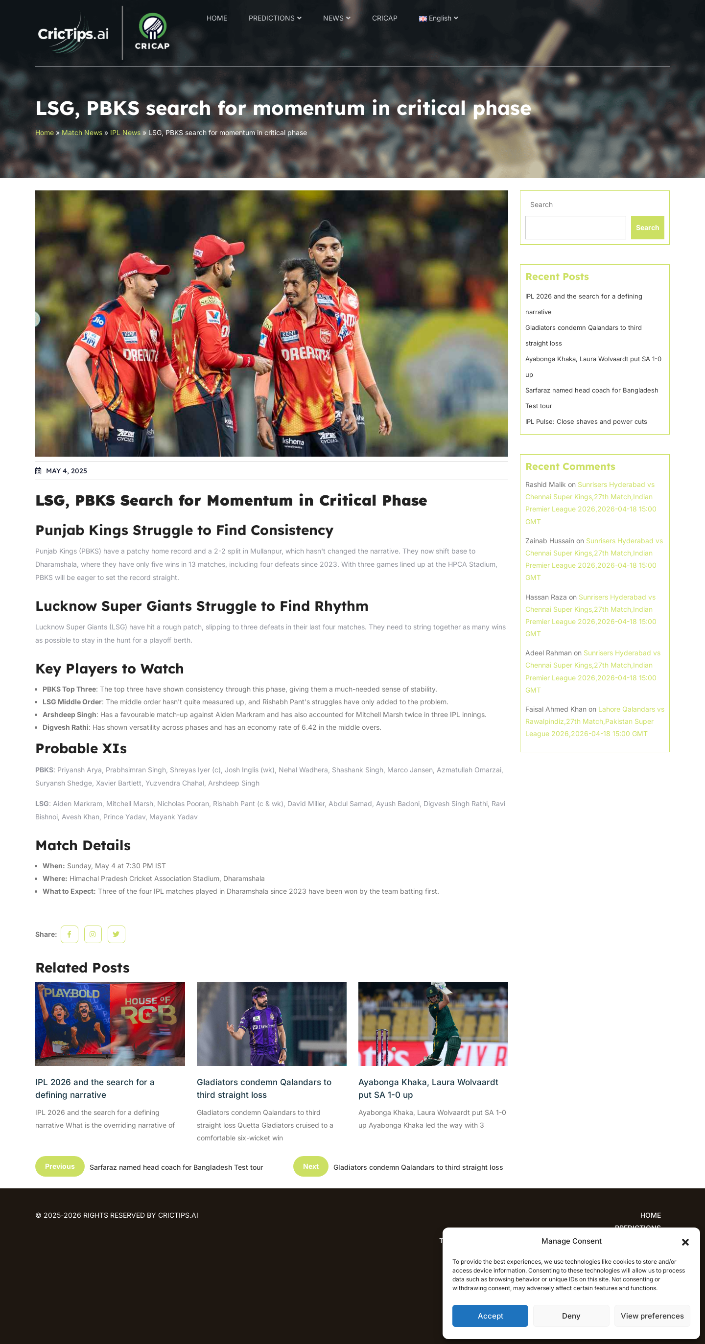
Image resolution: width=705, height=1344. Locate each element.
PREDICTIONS (272, 18)
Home (44, 132)
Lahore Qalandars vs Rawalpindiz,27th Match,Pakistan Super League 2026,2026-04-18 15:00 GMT (594, 721)
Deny (571, 1316)
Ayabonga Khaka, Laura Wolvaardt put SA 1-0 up (428, 1088)
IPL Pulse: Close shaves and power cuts (586, 421)
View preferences (652, 1316)
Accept (490, 1316)
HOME (217, 18)
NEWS (333, 18)
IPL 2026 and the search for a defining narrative (95, 1088)
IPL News (125, 132)
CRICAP (385, 18)
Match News (82, 132)
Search (541, 204)
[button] (685, 1241)
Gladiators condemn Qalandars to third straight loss (264, 1088)
